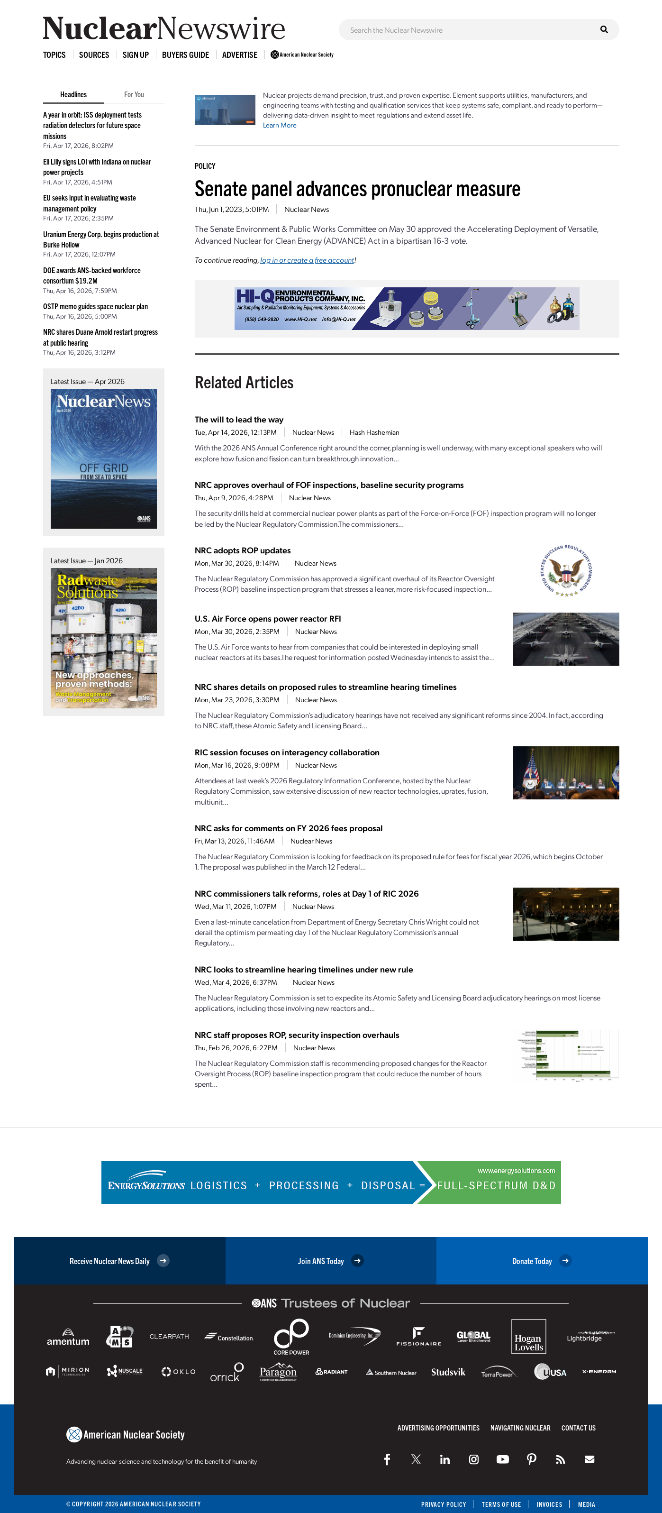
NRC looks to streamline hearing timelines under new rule (304, 968)
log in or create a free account (307, 260)
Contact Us (579, 1427)
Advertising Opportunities (439, 1427)
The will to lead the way (239, 418)
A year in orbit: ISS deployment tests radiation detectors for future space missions (92, 125)
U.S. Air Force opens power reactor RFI (268, 618)
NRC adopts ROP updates (243, 549)
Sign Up (136, 54)
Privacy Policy (443, 1504)
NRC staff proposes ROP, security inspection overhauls (297, 1034)
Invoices (549, 1504)
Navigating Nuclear (520, 1427)
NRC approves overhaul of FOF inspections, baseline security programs (329, 484)
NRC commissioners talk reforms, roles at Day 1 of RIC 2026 (307, 893)
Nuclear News (306, 209)
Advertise (239, 54)
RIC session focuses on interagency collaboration (287, 751)
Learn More (280, 124)
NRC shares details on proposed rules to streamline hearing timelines (326, 686)
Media (587, 1504)
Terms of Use (501, 1504)
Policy (205, 165)
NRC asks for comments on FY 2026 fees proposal (289, 827)
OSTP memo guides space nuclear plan (95, 306)
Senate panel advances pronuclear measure (358, 187)
